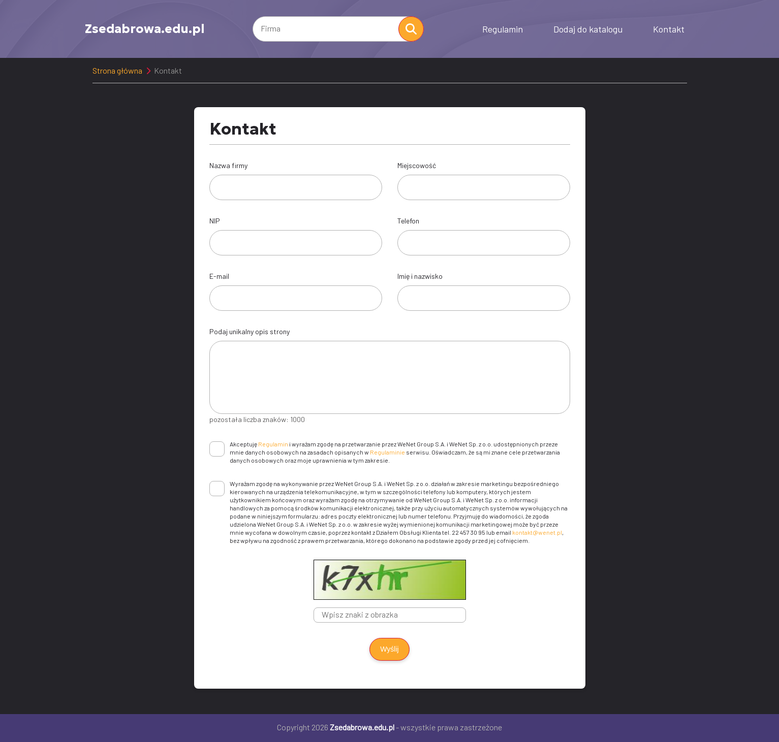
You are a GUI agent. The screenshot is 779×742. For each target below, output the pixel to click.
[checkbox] (217, 449)
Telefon (408, 220)
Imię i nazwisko (420, 276)
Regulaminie (387, 452)
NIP (214, 220)
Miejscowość (416, 165)
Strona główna (117, 70)
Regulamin (502, 29)
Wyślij (389, 649)
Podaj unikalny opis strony (249, 331)
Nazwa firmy (228, 165)
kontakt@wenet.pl (537, 532)
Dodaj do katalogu (587, 29)
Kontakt (668, 29)
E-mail (219, 276)
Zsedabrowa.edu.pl (145, 29)
